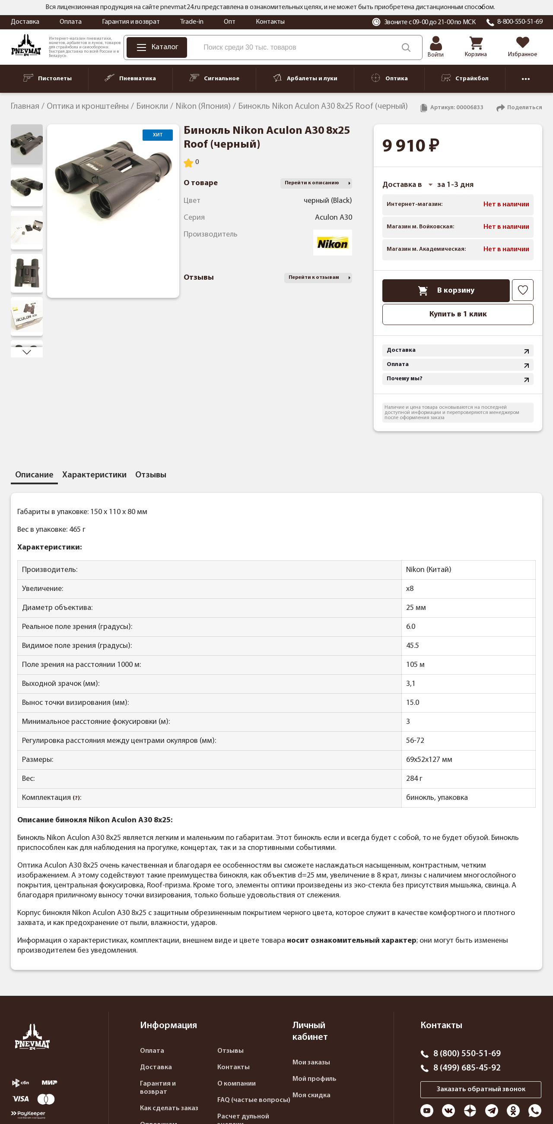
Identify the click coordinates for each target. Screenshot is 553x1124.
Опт (229, 22)
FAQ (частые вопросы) (253, 1100)
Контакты (270, 22)
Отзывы (230, 1051)
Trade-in (191, 22)
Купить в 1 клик (458, 314)
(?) (76, 798)
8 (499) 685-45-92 (467, 1068)
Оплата (71, 22)
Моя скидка (311, 1095)
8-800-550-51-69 (520, 22)
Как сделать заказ (169, 1108)
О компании (236, 1083)
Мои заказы (311, 1062)
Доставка (25, 22)
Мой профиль (314, 1079)
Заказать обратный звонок (481, 1089)
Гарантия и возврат (131, 22)
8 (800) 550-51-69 (467, 1054)
